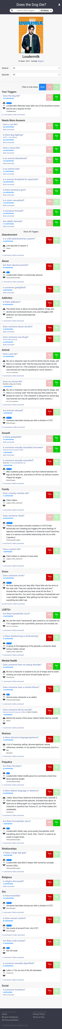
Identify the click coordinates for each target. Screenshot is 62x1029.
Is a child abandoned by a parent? (19, 238)
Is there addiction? (12, 302)
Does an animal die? (12, 381)
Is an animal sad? (11, 169)
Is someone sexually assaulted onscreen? (23, 447)
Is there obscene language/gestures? (21, 737)
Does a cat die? (10, 124)
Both (42, 87)
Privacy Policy (39, 1014)
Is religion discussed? (13, 881)
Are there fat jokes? (12, 766)
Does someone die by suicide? (17, 709)
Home (4, 1014)
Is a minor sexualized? (13, 200)
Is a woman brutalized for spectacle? (20, 179)
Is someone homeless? (14, 989)
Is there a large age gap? (15, 852)
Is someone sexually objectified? (18, 963)
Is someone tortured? (13, 211)
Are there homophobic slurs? (17, 821)
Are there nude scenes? (14, 940)
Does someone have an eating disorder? (22, 664)
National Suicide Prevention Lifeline (14, 712)
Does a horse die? (11, 148)
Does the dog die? (11, 95)
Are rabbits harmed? (12, 221)
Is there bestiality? (11, 895)
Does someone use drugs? (16, 337)
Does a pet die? (10, 354)
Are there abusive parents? (16, 265)
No (56, 87)
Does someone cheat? (13, 515)
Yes (49, 87)
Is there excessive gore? (14, 190)
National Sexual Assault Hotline (13, 450)
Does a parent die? (12, 549)
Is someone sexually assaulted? (18, 460)
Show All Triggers (31, 232)
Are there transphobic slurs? (16, 613)
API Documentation (10, 1020)
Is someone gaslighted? (14, 287)
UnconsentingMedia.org (17, 463)
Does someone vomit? (13, 575)
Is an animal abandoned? (15, 158)
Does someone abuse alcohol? (18, 326)
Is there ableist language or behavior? (21, 790)
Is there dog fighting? (13, 135)
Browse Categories (10, 1017)
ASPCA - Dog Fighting (10, 137)
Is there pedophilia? (12, 437)
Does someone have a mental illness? (21, 687)
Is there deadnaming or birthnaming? (21, 636)
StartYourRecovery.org (10, 339)
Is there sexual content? (14, 918)
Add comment (19, 115)
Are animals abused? (13, 410)
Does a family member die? (16, 493)
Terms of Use (38, 1017)
